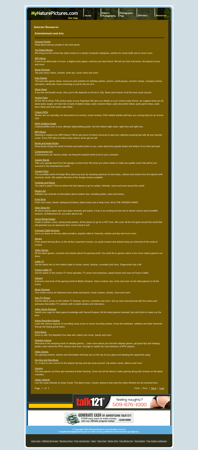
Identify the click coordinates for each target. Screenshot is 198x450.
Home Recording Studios (47, 320)
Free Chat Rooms (82, 441)
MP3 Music (40, 58)
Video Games (41, 250)
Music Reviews (42, 69)
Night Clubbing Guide (45, 123)
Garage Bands (42, 160)
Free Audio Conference (157, 441)
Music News (41, 89)
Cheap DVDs (41, 112)
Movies (38, 238)
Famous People (43, 41)
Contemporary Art (43, 151)
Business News (66, 441)
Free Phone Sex (126, 441)
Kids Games (41, 78)
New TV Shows (42, 298)
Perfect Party (41, 98)
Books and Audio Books (46, 143)
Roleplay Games (43, 340)
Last (162, 388)
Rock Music (40, 332)
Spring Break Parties (45, 219)
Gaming (39, 278)
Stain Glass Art (42, 207)
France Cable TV (43, 270)
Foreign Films (41, 171)
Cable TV (39, 261)
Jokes (93, 441)
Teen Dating (139, 441)
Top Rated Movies (44, 50)
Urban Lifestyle (42, 379)
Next (153, 388)
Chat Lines (35, 441)
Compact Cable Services (47, 230)
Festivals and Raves (45, 182)
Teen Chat (101, 441)
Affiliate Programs (50, 441)
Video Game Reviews (45, 309)
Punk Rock (40, 199)
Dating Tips (113, 441)
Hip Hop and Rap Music (46, 360)
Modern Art (40, 191)
